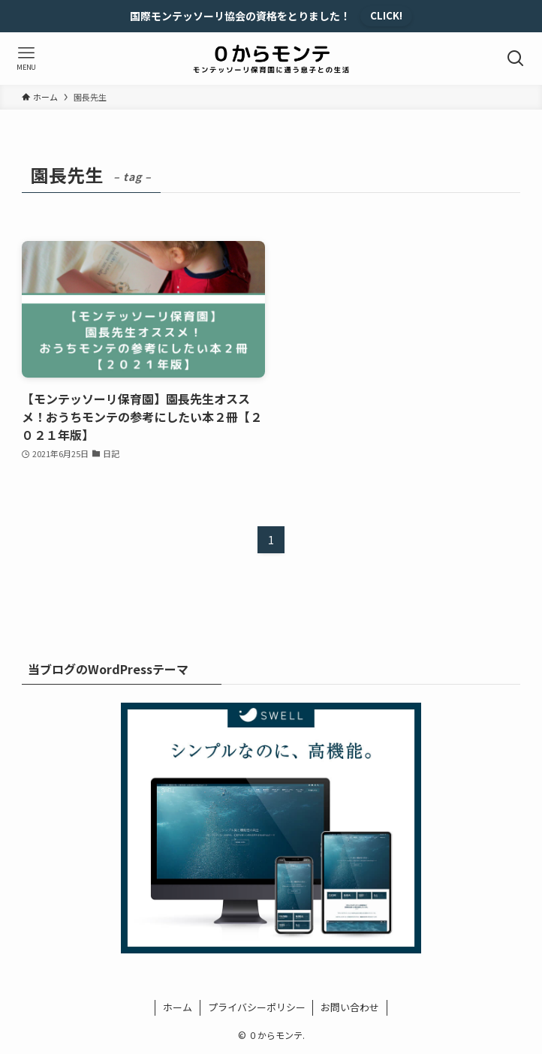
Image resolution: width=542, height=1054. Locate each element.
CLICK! (386, 15)
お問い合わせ (350, 1007)
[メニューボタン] (26, 58)
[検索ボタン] (515, 58)
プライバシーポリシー (257, 1007)
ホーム (177, 1007)
